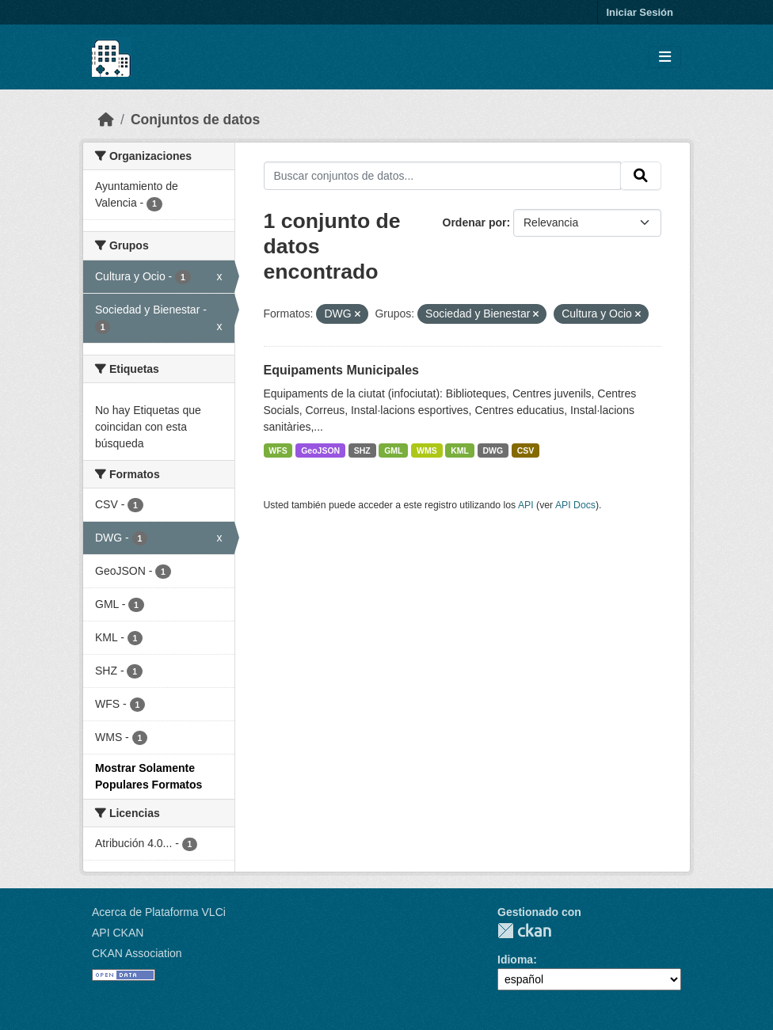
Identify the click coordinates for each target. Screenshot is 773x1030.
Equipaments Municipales (341, 370)
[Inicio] (106, 119)
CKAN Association (137, 953)
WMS (427, 450)
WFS (277, 450)
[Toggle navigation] (665, 57)
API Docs (575, 505)
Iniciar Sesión (639, 12)
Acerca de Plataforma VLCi (159, 912)
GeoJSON (320, 450)
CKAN (524, 930)
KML (460, 450)
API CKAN (117, 932)
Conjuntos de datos (195, 119)
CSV (526, 450)
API (526, 505)
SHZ (362, 450)
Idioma (515, 959)
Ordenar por (475, 222)
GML (393, 450)
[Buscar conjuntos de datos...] (443, 176)
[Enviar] (640, 176)
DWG (493, 450)
